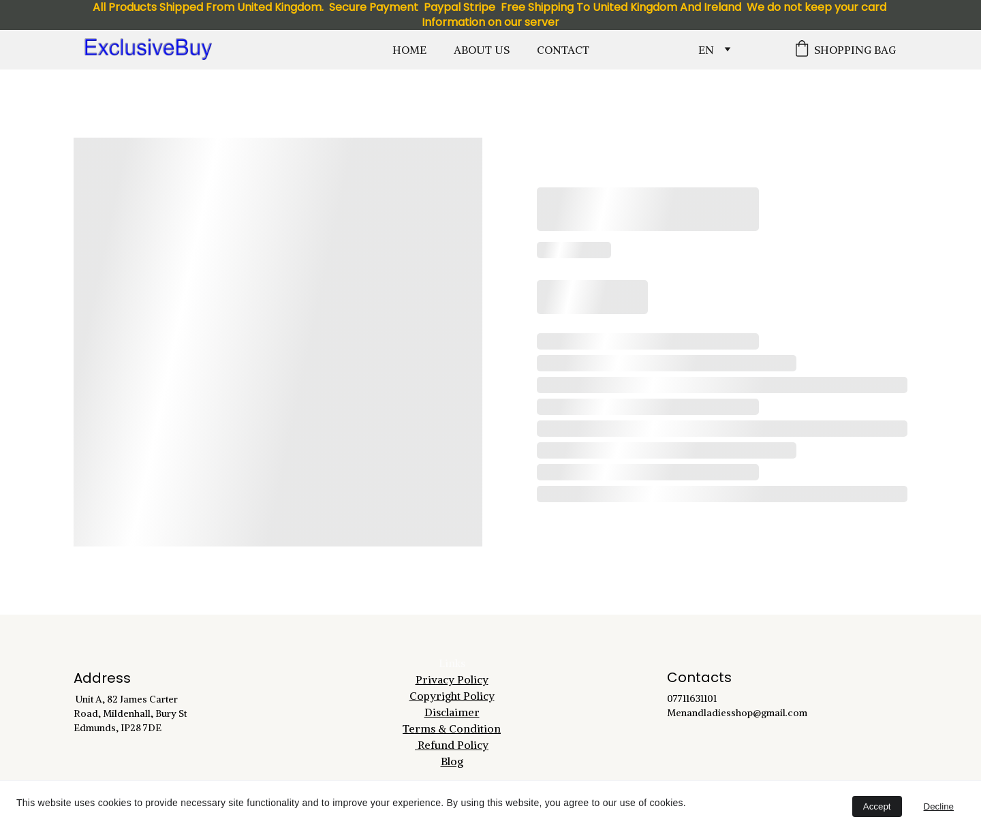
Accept (877, 806)
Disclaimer (452, 712)
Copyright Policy (452, 696)
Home (409, 50)
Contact (563, 50)
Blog (452, 761)
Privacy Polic (449, 679)
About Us (482, 50)
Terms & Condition (452, 728)
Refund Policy (451, 745)
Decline (939, 806)
